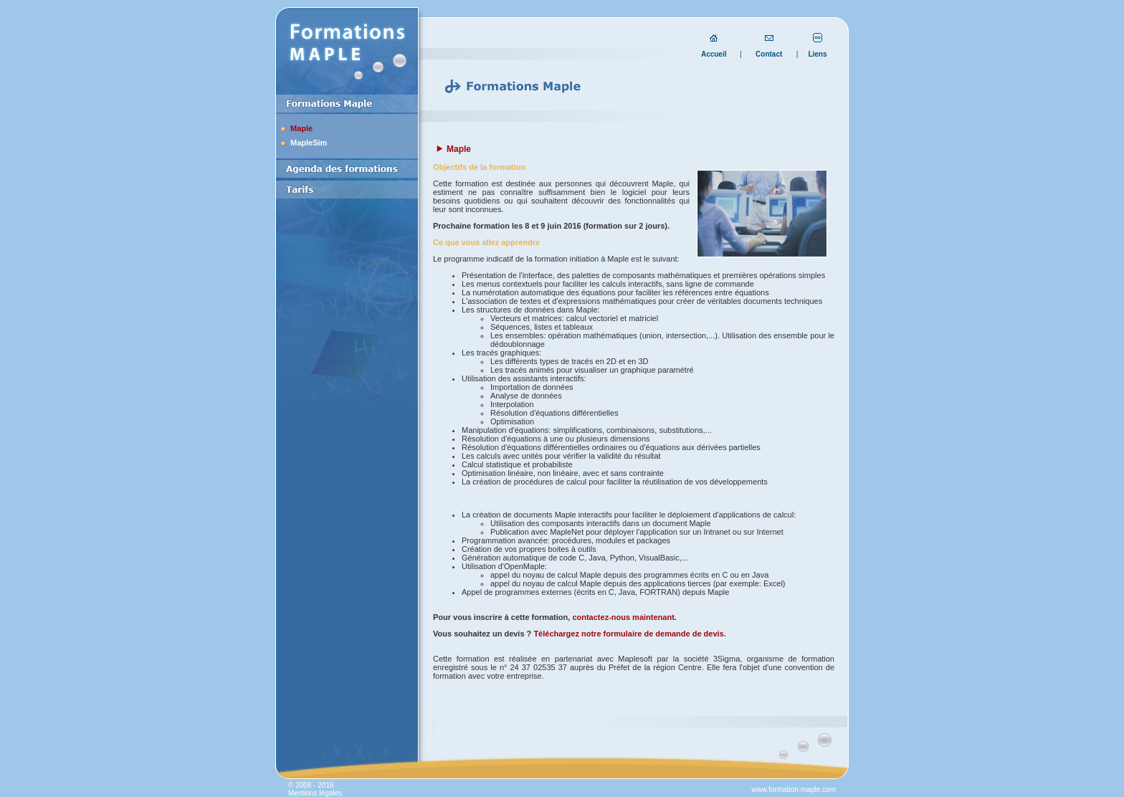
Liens (817, 54)
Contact (769, 54)
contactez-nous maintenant (623, 617)
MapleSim (308, 142)
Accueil (714, 54)
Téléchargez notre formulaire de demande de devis (628, 633)
